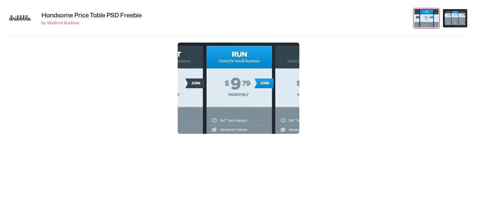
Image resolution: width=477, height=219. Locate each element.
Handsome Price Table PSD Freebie (91, 15)
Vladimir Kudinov (63, 22)
